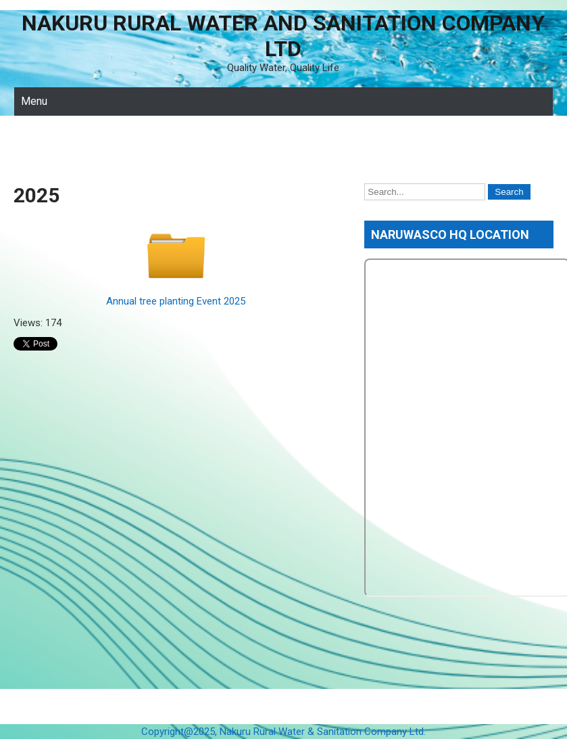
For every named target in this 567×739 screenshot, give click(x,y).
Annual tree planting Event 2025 (175, 301)
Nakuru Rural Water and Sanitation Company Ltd (283, 36)
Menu (34, 101)
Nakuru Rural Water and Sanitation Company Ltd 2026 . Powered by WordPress (283, 706)
